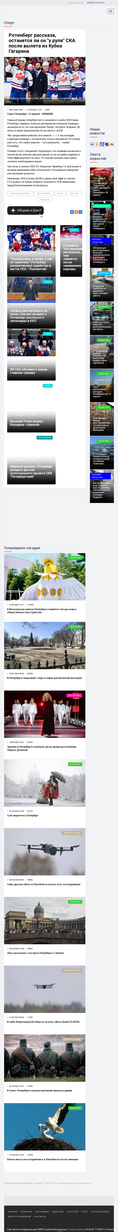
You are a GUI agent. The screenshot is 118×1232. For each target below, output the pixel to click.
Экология (75, 558)
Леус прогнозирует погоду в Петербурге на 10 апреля (102, 392)
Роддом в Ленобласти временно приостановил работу (100, 291)
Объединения (102, 206)
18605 (29, 948)
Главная (13, 1212)
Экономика (44, 437)
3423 (96, 450)
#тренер (45, 199)
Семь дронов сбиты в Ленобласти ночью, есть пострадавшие (43, 884)
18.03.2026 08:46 (15, 673)
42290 (29, 742)
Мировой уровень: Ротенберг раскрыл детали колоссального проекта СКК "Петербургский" (31, 471)
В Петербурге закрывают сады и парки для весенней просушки (44, 678)
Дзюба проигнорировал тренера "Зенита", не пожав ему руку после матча (47, 1183)
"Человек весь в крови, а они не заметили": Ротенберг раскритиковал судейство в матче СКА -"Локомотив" (31, 264)
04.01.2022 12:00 (19, 363)
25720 (29, 811)
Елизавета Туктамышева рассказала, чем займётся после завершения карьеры (73, 257)
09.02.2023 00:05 (19, 252)
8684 (32, 460)
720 (96, 174)
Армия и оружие (72, 833)
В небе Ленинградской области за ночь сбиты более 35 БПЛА (43, 1021)
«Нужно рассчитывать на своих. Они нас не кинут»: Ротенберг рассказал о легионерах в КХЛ (28, 316)
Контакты (40, 1217)
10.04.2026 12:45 (101, 344)
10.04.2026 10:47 (101, 380)
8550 (96, 383)
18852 (29, 880)
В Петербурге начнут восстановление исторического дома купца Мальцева (101, 424)
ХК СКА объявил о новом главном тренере (28, 371)
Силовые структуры (97, 240)
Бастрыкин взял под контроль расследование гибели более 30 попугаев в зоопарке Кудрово (101, 490)
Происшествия (100, 1212)
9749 (32, 363)
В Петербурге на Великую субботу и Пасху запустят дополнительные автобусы (102, 323)
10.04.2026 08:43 (101, 411)
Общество (75, 764)
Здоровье (104, 273)
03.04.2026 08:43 (15, 880)
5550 (67, 239)
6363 (96, 313)
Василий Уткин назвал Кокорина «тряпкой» (26, 422)
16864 (33, 304)
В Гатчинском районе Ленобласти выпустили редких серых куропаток (100, 357)
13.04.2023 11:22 (33, 110)
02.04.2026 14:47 (15, 1086)
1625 (96, 282)
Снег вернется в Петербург (22, 815)
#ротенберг (43, 193)
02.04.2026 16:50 (15, 811)
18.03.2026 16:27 (15, 742)
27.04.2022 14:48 (19, 304)
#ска (60, 193)
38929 (33, 252)
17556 (29, 1017)
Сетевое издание (76, 1229)
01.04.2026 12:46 (15, 1155)
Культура (72, 1212)
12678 (29, 1155)
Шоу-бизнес (74, 695)
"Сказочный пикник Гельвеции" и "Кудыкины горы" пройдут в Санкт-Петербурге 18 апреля (101, 186)
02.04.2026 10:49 (15, 948)
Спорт (48, 230)
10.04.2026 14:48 (101, 310)
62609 (29, 673)
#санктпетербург (20, 193)
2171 (96, 414)
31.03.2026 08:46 (15, 1017)
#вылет (74, 193)
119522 (30, 605)
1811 (96, 347)
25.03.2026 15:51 (15, 605)
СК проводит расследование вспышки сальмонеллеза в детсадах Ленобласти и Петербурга (101, 255)
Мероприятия (102, 172)
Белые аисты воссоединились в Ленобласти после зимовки (42, 1159)
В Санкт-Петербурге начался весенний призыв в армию (39, 1090)
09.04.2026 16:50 (101, 447)
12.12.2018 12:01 (19, 460)
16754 (33, 415)
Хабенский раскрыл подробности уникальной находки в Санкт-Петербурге (100, 221)
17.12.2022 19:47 (19, 415)
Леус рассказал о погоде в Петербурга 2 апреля (35, 953)
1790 (96, 210)
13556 (29, 1086)
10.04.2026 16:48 (101, 279)
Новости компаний (19, 1217)
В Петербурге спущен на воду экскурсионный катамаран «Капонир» (101, 459)
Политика (26, 1212)
